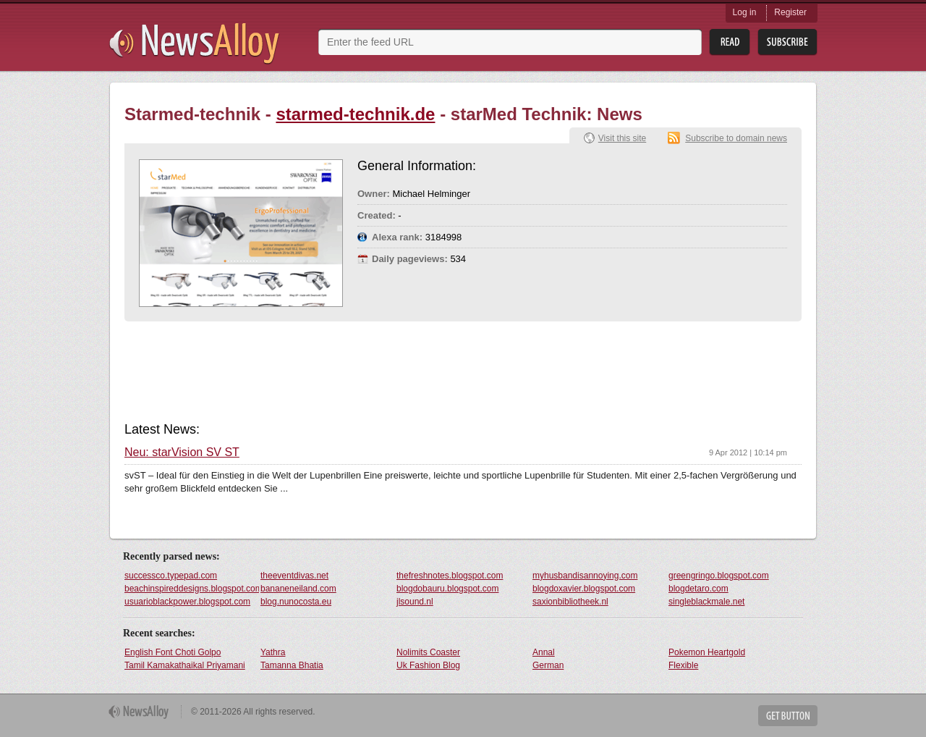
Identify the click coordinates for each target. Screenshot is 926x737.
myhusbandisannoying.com (584, 575)
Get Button (787, 715)
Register (790, 12)
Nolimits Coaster (428, 652)
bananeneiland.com (298, 589)
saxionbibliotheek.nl (570, 602)
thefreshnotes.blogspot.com (449, 575)
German (548, 665)
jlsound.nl (414, 602)
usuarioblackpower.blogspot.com (187, 602)
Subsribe (787, 42)
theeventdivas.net (294, 575)
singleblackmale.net (706, 602)
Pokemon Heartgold (706, 652)
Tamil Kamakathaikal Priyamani (184, 665)
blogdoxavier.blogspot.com (583, 589)
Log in (745, 12)
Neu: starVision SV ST (181, 452)
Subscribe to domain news (736, 138)
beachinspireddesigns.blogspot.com (191, 589)
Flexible (683, 665)
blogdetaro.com (698, 589)
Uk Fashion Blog (428, 665)
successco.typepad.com (170, 575)
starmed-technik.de (355, 114)
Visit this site (622, 138)
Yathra (272, 652)
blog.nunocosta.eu (295, 602)
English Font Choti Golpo (172, 652)
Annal (543, 652)
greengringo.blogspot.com (718, 575)
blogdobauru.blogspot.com (447, 589)
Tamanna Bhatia (291, 665)
